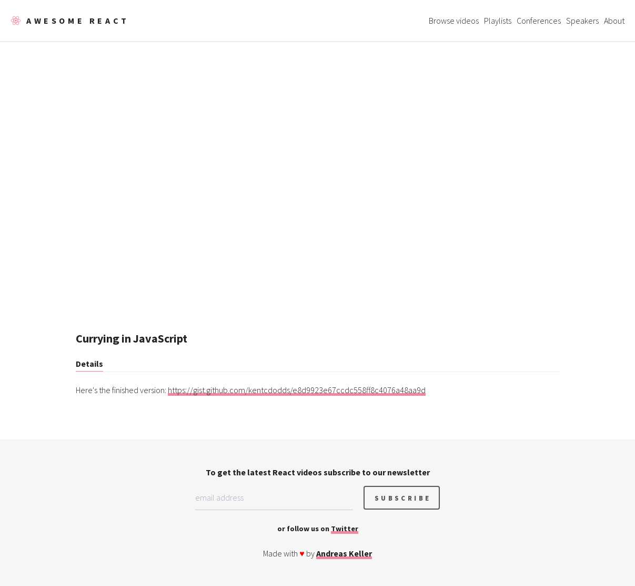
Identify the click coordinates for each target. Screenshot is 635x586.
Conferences (539, 20)
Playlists (497, 20)
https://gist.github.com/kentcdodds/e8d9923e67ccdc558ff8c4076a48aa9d (297, 390)
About (614, 20)
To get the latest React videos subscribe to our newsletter (318, 472)
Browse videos (454, 20)
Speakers (582, 20)
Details (89, 363)
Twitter (344, 528)
